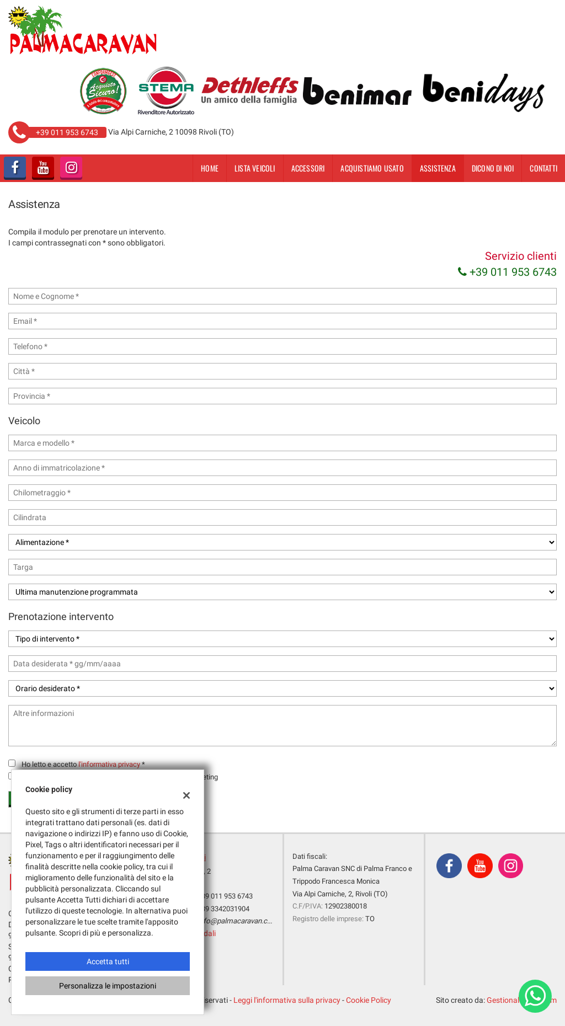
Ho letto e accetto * (83, 764)
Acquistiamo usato (371, 168)
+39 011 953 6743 (507, 272)
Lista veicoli (254, 168)
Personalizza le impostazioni (107, 985)
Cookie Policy (368, 1000)
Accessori (308, 168)
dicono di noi (493, 168)
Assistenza (438, 168)
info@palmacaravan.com (238, 921)
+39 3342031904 (223, 909)
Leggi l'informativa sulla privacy (286, 1000)
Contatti (543, 168)
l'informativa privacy (109, 764)
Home (209, 168)
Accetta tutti (108, 961)
